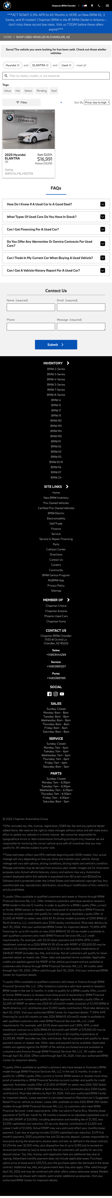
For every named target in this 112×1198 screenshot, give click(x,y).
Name (17, 302)
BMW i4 (56, 402)
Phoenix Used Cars (56, 618)
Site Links (53, 489)
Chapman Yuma (56, 623)
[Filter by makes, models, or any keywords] (56, 78)
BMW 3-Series (56, 376)
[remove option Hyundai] (12, 67)
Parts (56, 546)
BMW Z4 (56, 479)
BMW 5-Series (56, 386)
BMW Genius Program (56, 577)
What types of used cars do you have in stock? (56, 219)
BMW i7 (56, 412)
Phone (11, 321)
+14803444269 (56, 657)
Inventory (53, 365)
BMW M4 (56, 433)
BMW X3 (56, 453)
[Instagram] (55, 696)
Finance (56, 531)
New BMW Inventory (56, 500)
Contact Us (56, 561)
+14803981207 (56, 668)
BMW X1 (56, 443)
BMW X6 (56, 469)
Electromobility (56, 520)
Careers (56, 567)
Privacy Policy (56, 587)
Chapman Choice (56, 608)
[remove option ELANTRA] (40, 67)
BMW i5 (56, 407)
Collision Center (56, 551)
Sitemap (56, 592)
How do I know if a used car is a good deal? (56, 206)
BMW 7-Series (56, 392)
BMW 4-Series (56, 381)
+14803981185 (56, 680)
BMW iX (56, 417)
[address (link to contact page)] (93, 5)
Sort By (78, 104)
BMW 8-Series (56, 397)
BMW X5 (56, 459)
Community (56, 572)
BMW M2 (56, 422)
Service (56, 536)
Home (7, 39)
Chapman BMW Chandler (65, 5)
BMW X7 (56, 474)
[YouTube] (62, 696)
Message (69, 321)
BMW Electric (56, 515)
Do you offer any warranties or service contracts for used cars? (56, 246)
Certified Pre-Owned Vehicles (56, 510)
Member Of (53, 602)
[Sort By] (97, 104)
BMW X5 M (56, 464)
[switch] (107, 5)
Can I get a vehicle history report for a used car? (56, 272)
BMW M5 (56, 438)
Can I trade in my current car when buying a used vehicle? (56, 260)
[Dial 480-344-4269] (99, 5)
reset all (81, 67)
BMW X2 (56, 448)
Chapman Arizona (56, 613)
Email (67, 302)
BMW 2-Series (56, 371)
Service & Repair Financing (56, 541)
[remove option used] (66, 67)
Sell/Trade (56, 525)
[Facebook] (49, 696)
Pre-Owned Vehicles (56, 505)
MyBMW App (56, 582)
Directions (56, 556)
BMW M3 (56, 428)
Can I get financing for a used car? (56, 231)
